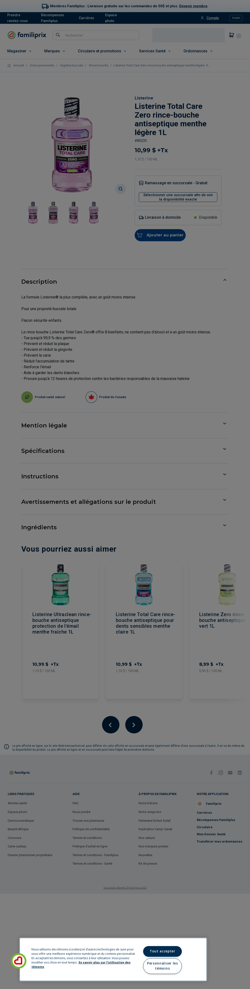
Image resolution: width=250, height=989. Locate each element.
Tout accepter (162, 951)
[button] (18, 961)
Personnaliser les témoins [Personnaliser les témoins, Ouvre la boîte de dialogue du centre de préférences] (162, 966)
